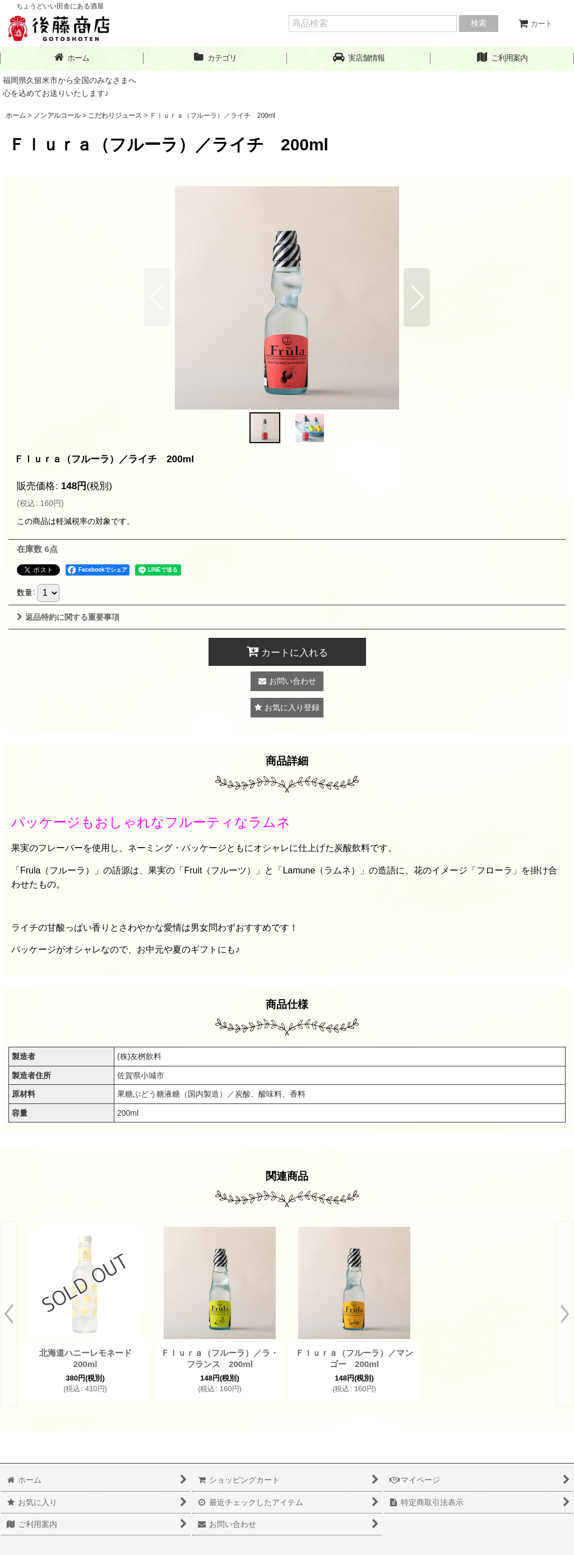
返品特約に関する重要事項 (68, 617)
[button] (358, 58)
